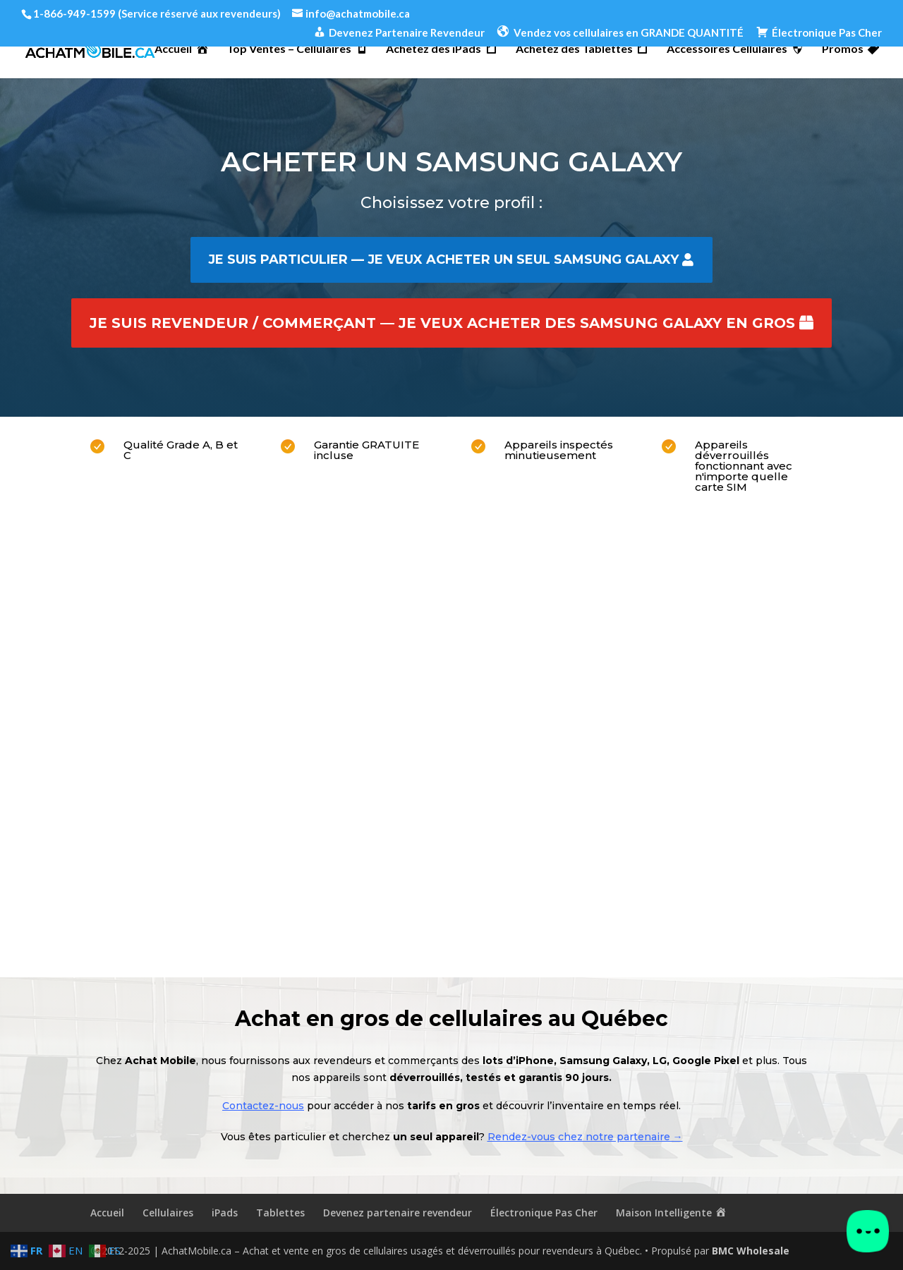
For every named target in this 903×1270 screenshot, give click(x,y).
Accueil (107, 1212)
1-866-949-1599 (74, 13)
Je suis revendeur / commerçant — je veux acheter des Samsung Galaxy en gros (442, 323)
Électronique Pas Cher (544, 1212)
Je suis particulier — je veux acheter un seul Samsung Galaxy (443, 259)
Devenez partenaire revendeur (397, 1212)
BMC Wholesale (750, 1250)
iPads (225, 1212)
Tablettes (280, 1212)
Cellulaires (168, 1212)
